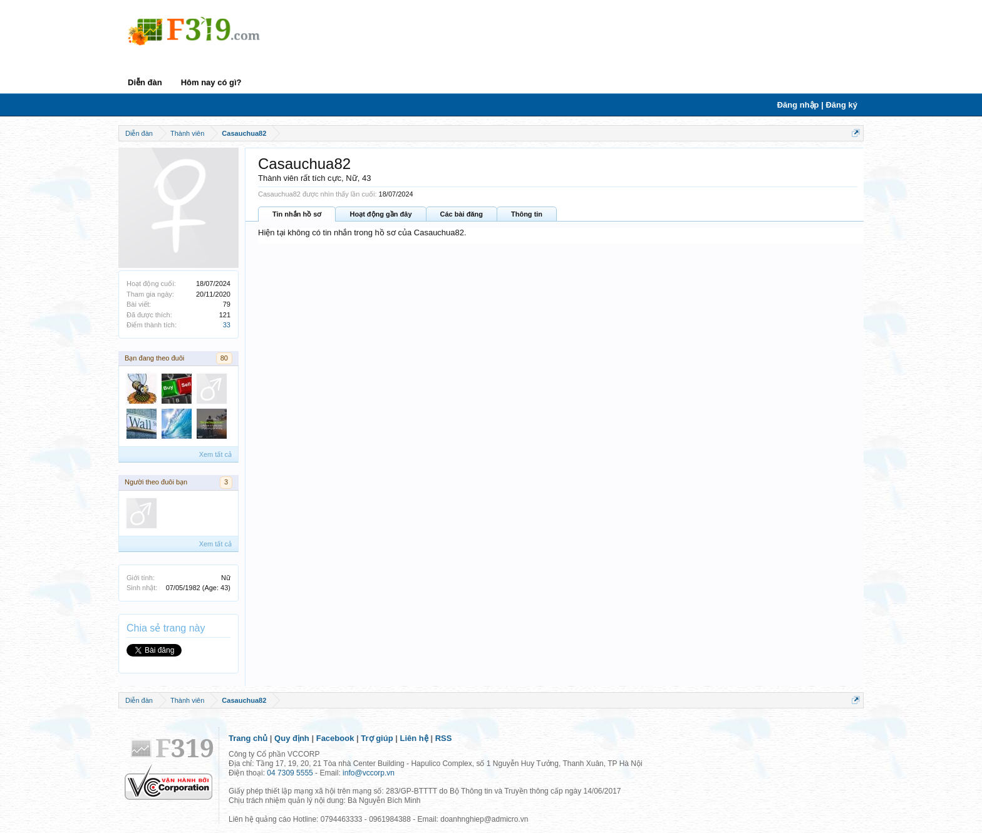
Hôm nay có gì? (211, 82)
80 (224, 358)
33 (226, 325)
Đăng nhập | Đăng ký (817, 105)
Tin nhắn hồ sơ (296, 214)
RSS (443, 738)
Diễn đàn (145, 82)
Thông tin (526, 214)
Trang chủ (248, 738)
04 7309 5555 (290, 773)
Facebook (335, 738)
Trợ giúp (377, 738)
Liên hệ (414, 738)
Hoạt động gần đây (380, 214)
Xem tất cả (215, 454)
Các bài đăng (461, 214)
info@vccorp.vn (369, 773)
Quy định (291, 738)
